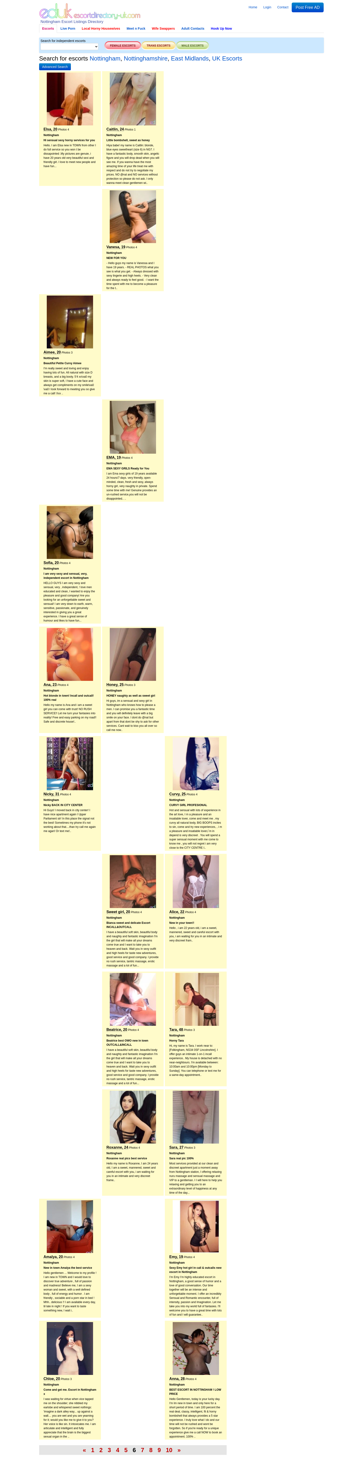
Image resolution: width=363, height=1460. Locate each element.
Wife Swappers (163, 28)
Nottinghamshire (146, 58)
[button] (55, 66)
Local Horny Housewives (101, 28)
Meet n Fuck (136, 28)
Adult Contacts (192, 28)
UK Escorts (227, 58)
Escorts (48, 28)
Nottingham (105, 58)
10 (169, 1450)
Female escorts (123, 45)
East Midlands (190, 58)
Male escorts (192, 45)
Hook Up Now (221, 28)
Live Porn (67, 28)
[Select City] (69, 46)
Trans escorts (159, 45)
